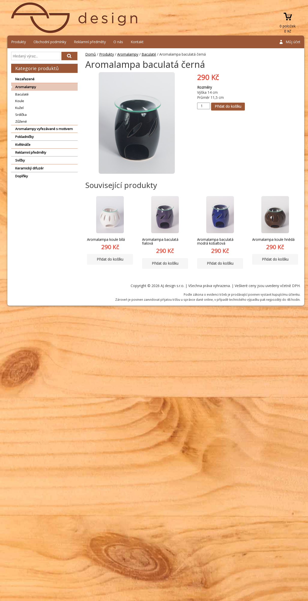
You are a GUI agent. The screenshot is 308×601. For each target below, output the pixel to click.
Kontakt (137, 41)
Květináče (22, 144)
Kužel (19, 107)
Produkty (18, 41)
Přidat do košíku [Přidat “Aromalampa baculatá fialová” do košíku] (165, 263)
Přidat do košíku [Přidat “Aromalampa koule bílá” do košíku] (110, 259)
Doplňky (21, 176)
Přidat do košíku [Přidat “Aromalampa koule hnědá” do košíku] (275, 259)
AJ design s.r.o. (74, 18)
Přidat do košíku (228, 106)
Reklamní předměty (90, 41)
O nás (118, 41)
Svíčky (20, 160)
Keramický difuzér (29, 168)
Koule (19, 101)
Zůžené (21, 121)
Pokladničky (24, 136)
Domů (90, 54)
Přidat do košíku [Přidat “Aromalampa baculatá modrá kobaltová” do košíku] (220, 263)
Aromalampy (25, 87)
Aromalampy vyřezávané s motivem (44, 128)
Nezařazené (25, 79)
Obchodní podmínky (49, 41)
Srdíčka (21, 114)
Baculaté (22, 94)
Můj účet (293, 41)
